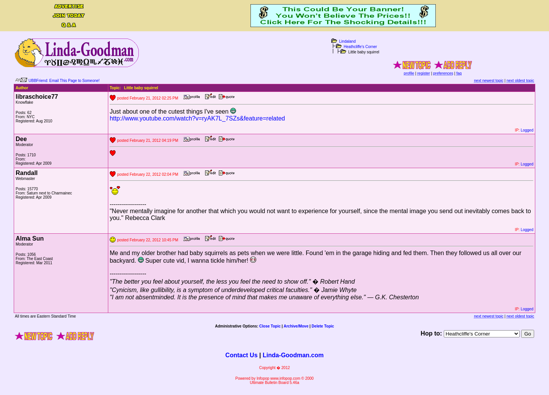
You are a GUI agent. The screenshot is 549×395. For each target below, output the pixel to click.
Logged (527, 130)
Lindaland (347, 41)
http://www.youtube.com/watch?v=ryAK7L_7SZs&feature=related (197, 118)
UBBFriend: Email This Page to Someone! (64, 81)
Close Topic (270, 326)
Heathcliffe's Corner (360, 47)
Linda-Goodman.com (293, 355)
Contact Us (241, 355)
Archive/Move (296, 326)
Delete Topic (322, 326)
